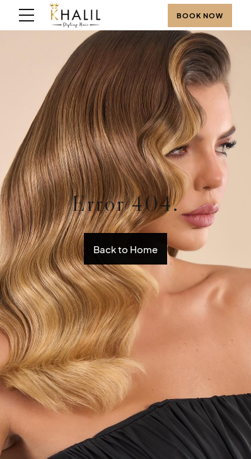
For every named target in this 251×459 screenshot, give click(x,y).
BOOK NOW (200, 15)
